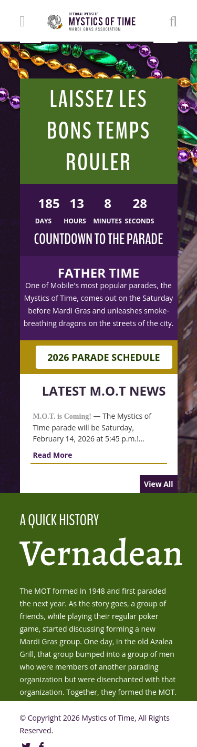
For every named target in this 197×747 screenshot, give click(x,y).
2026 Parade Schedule (103, 357)
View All (158, 484)
